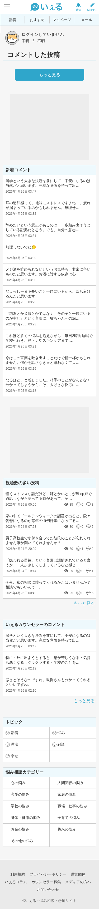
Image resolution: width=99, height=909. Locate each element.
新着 (12, 20)
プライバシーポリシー (48, 874)
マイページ (62, 20)
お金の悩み (20, 829)
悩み (61, 733)
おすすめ (37, 20)
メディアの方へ (78, 882)
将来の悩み (67, 829)
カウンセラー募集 (46, 882)
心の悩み (18, 783)
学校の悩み (20, 806)
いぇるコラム (16, 882)
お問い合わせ (48, 889)
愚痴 (14, 744)
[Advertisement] (49, 127)
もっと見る (84, 603)
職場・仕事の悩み (72, 806)
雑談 (61, 744)
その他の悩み (22, 841)
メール (86, 20)
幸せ (14, 756)
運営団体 (78, 874)
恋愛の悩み (20, 794)
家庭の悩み (67, 794)
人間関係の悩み (70, 783)
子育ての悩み (69, 817)
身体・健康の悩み (25, 817)
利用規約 (17, 874)
